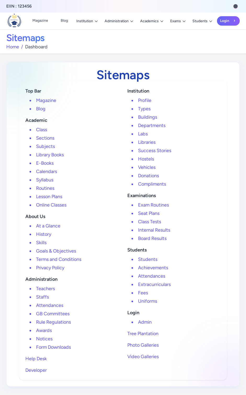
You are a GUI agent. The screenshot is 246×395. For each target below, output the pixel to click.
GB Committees (53, 314)
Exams (178, 21)
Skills (41, 242)
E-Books (45, 163)
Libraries (147, 142)
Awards (44, 330)
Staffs (42, 297)
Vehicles (147, 167)
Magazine (40, 20)
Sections (45, 138)
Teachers (45, 288)
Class (41, 130)
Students (202, 21)
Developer (36, 370)
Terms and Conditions (58, 259)
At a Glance (48, 226)
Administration (119, 21)
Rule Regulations (53, 322)
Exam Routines (153, 205)
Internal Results (154, 230)
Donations (148, 176)
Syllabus (44, 180)
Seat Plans (148, 213)
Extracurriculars (154, 284)
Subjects (45, 146)
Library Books (50, 155)
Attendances (49, 305)
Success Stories (154, 150)
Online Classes (51, 205)
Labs (143, 134)
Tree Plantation (142, 333)
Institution (87, 21)
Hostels (146, 159)
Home (12, 47)
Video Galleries (143, 356)
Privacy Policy (50, 268)
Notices (44, 339)
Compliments (152, 184)
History (43, 234)
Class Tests (149, 222)
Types (144, 109)
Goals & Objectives (56, 251)
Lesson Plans (49, 196)
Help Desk (36, 359)
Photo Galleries (143, 345)
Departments (151, 125)
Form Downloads (53, 347)
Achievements (153, 268)
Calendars (46, 171)
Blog (64, 20)
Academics (152, 21)
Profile (144, 100)
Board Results (152, 238)
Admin (145, 322)
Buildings (147, 117)
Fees (143, 293)
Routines (45, 188)
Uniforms (147, 301)
